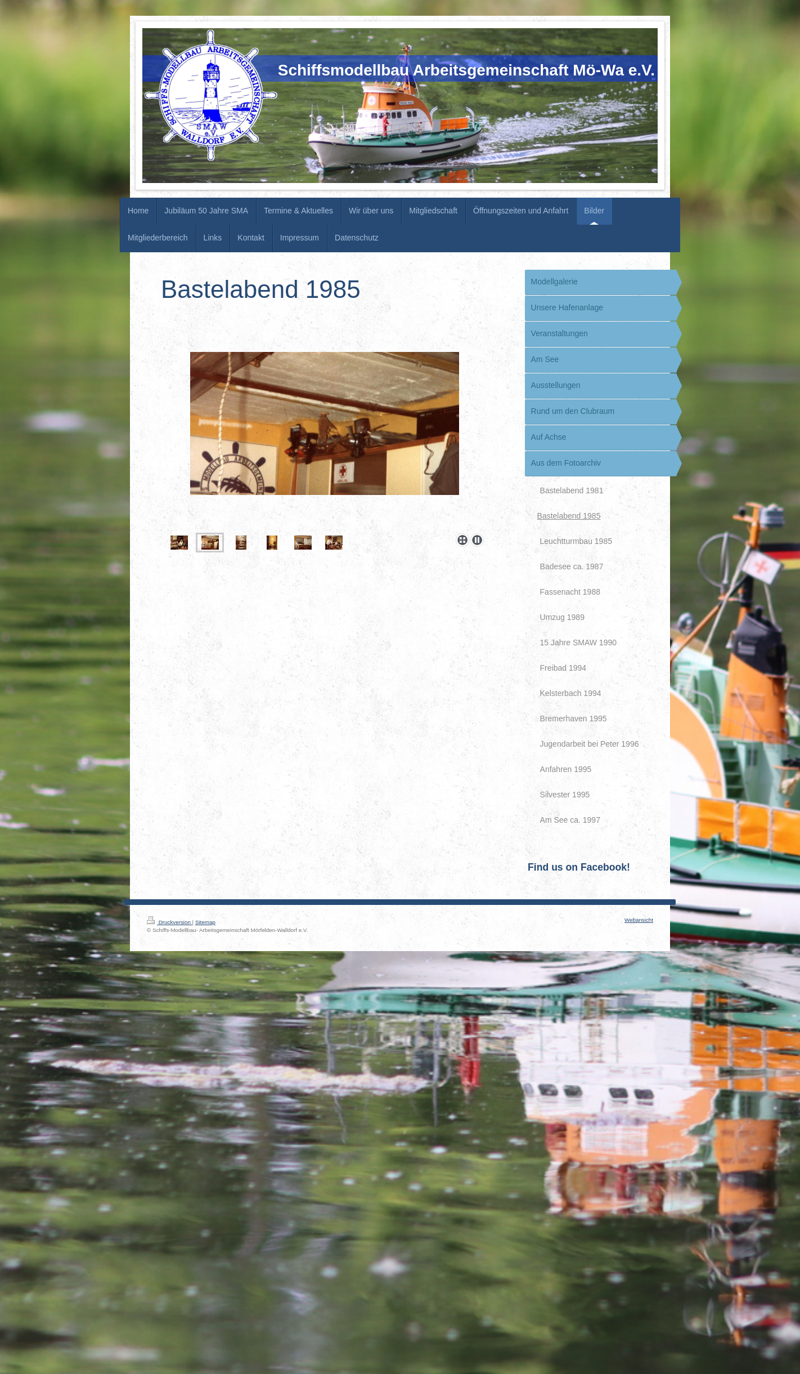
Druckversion (169, 922)
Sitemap (205, 922)
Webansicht (638, 920)
